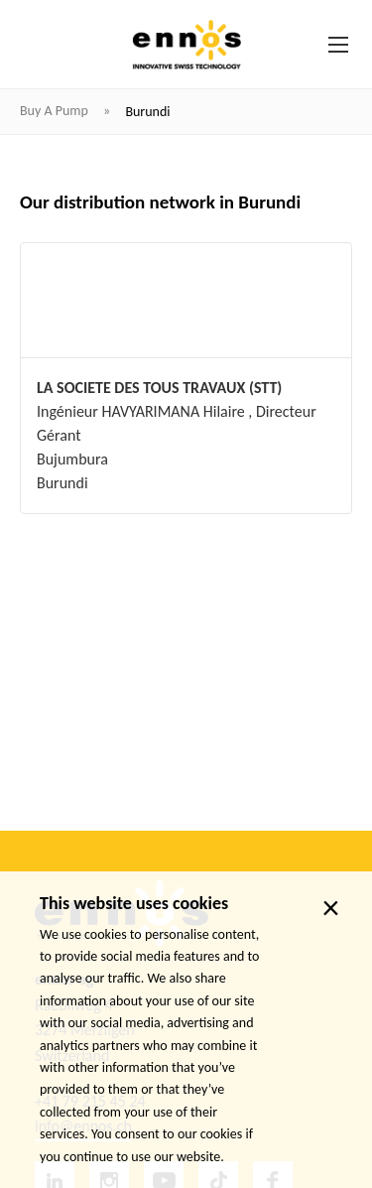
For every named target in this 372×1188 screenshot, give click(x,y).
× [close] (330, 908)
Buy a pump (55, 110)
